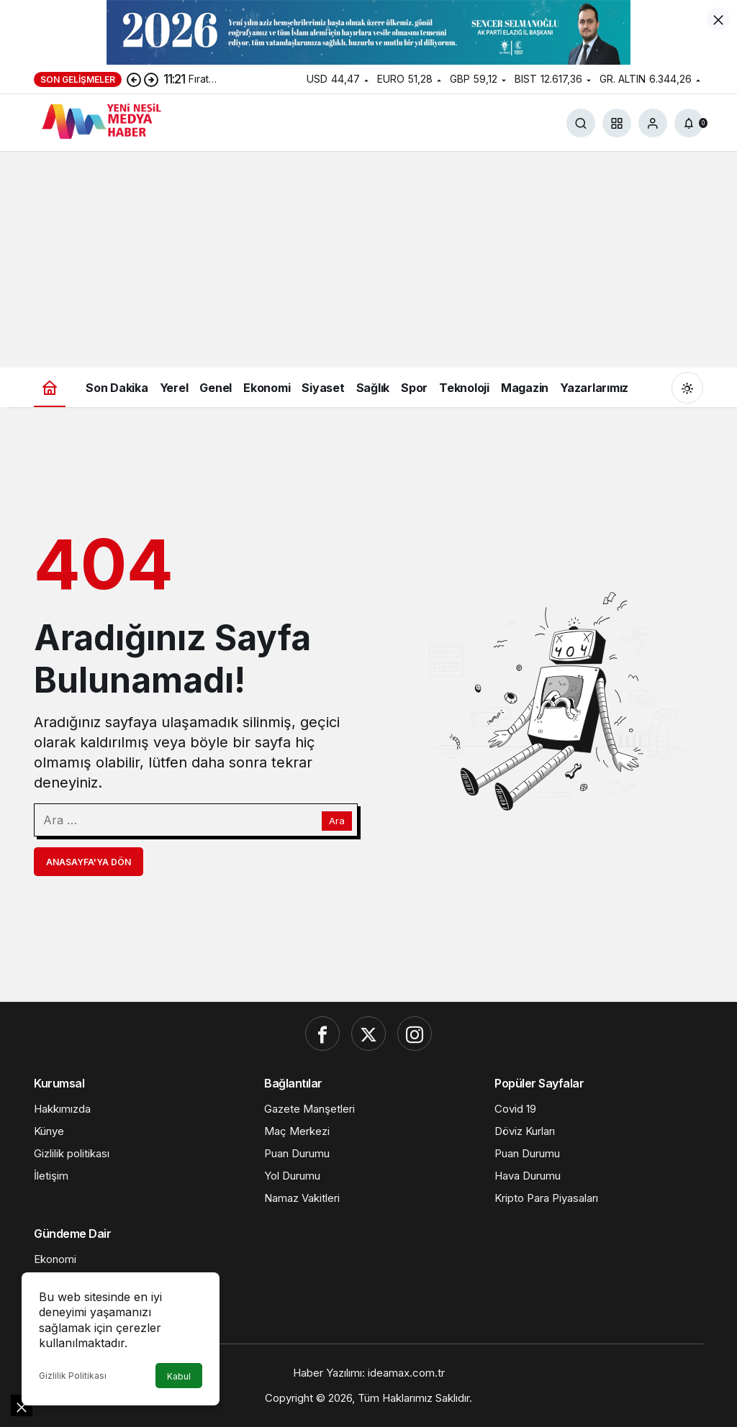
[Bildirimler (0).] (688, 123)
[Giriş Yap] (652, 123)
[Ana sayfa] (49, 387)
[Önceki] (134, 79)
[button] (616, 123)
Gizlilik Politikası (73, 1375)
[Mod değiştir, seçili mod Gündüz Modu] (687, 388)
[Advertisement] (368, 259)
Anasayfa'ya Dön (88, 862)
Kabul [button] (179, 1376)
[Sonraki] (151, 79)
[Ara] (580, 123)
